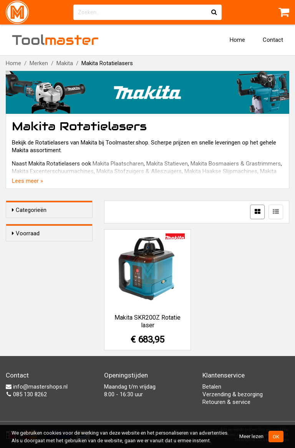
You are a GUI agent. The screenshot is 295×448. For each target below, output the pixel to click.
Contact (273, 39)
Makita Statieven (167, 163)
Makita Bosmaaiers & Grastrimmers (236, 163)
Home (237, 39)
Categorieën (29, 210)
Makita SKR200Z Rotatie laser (147, 321)
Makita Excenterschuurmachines (53, 171)
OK (276, 436)
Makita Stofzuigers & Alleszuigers (139, 171)
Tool (55, 40)
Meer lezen (251, 436)
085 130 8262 (26, 394)
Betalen (211, 386)
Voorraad (26, 233)
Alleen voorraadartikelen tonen (53, 248)
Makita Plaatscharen (118, 163)
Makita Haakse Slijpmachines (220, 171)
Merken (39, 63)
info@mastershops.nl (37, 386)
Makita (64, 63)
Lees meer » (27, 180)
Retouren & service (226, 402)
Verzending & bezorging (232, 394)
